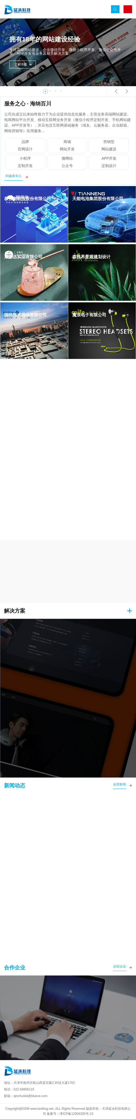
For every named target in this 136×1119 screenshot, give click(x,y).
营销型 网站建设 (108, 148)
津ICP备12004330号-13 (76, 1114)
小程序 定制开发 (25, 164)
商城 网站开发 (67, 148)
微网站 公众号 (67, 164)
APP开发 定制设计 (108, 164)
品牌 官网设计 (25, 148)
